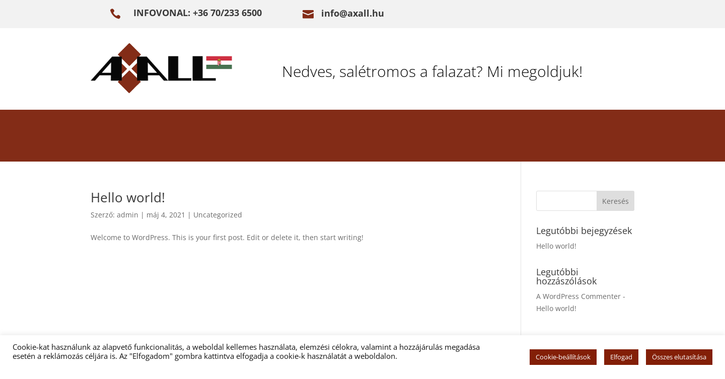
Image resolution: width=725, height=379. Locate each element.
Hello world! (128, 197)
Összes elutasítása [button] (679, 356)
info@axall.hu (352, 13)
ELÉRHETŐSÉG (589, 137)
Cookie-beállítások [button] (563, 356)
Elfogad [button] (621, 356)
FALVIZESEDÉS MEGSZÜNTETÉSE (252, 137)
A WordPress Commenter (578, 296)
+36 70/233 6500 (227, 13)
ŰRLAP (365, 137)
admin (127, 214)
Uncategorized (217, 214)
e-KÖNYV (512, 137)
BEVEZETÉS (129, 137)
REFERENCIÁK (436, 137)
